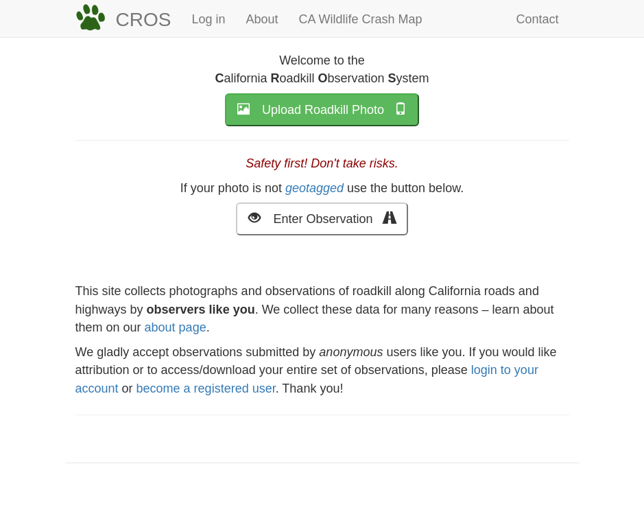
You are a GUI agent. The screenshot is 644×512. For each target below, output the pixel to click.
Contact (537, 19)
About (262, 19)
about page (175, 327)
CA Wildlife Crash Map (360, 19)
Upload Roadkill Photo (322, 109)
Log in (208, 19)
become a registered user (206, 388)
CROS (143, 19)
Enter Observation (321, 218)
